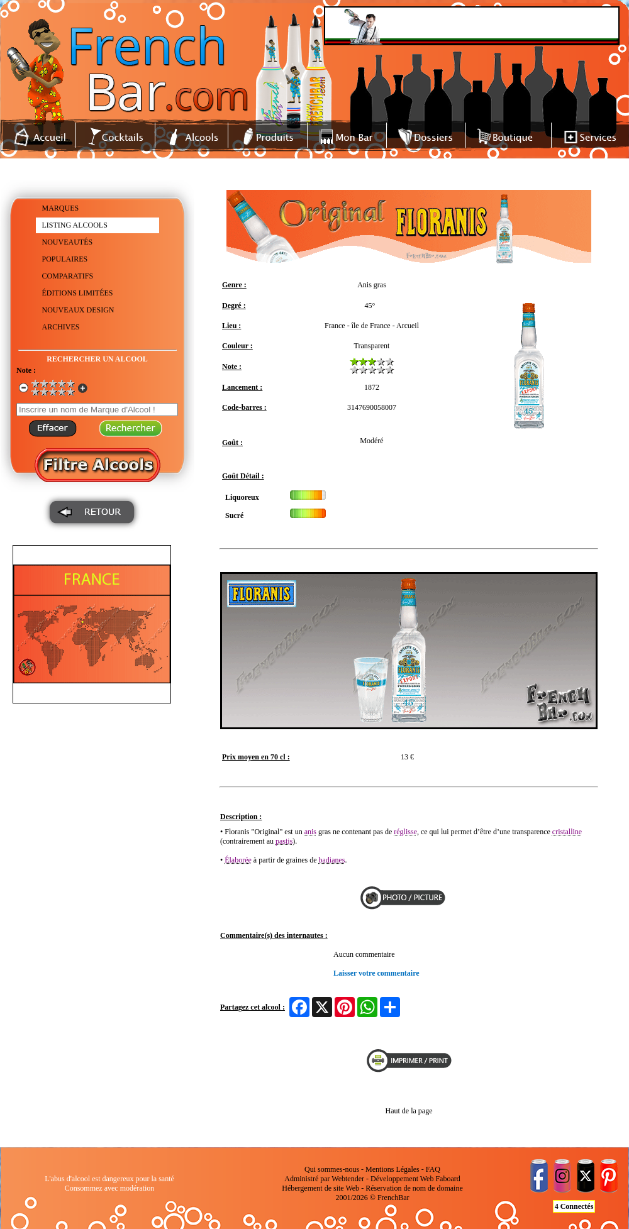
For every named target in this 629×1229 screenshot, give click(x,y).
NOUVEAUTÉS (67, 242)
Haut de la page (409, 1110)
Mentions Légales (392, 1169)
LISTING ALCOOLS (75, 225)
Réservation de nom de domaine (414, 1188)
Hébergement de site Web (320, 1188)
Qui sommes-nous (331, 1169)
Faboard (447, 1178)
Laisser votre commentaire (376, 973)
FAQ (433, 1169)
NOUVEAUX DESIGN (78, 310)
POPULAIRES (65, 259)
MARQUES (60, 208)
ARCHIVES (61, 326)
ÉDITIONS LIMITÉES (77, 293)
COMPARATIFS (68, 276)
